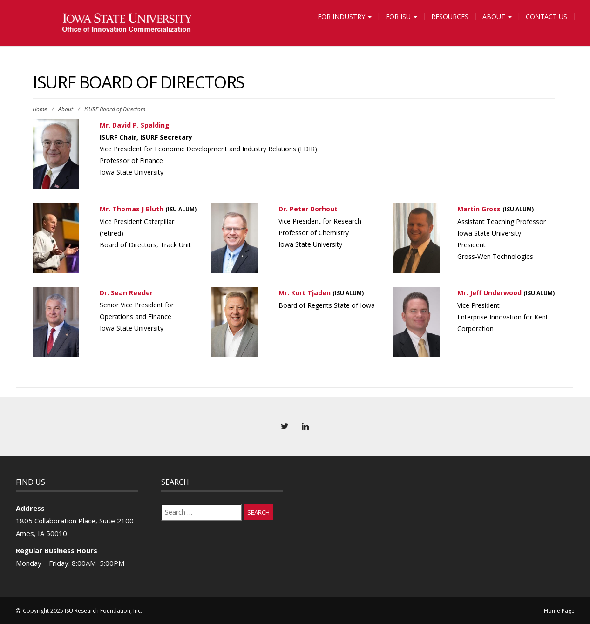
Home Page (559, 611)
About (497, 16)
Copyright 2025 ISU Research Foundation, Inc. (82, 611)
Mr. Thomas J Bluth (131, 208)
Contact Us (546, 16)
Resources (449, 16)
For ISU (401, 16)
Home (40, 109)
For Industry (345, 16)
